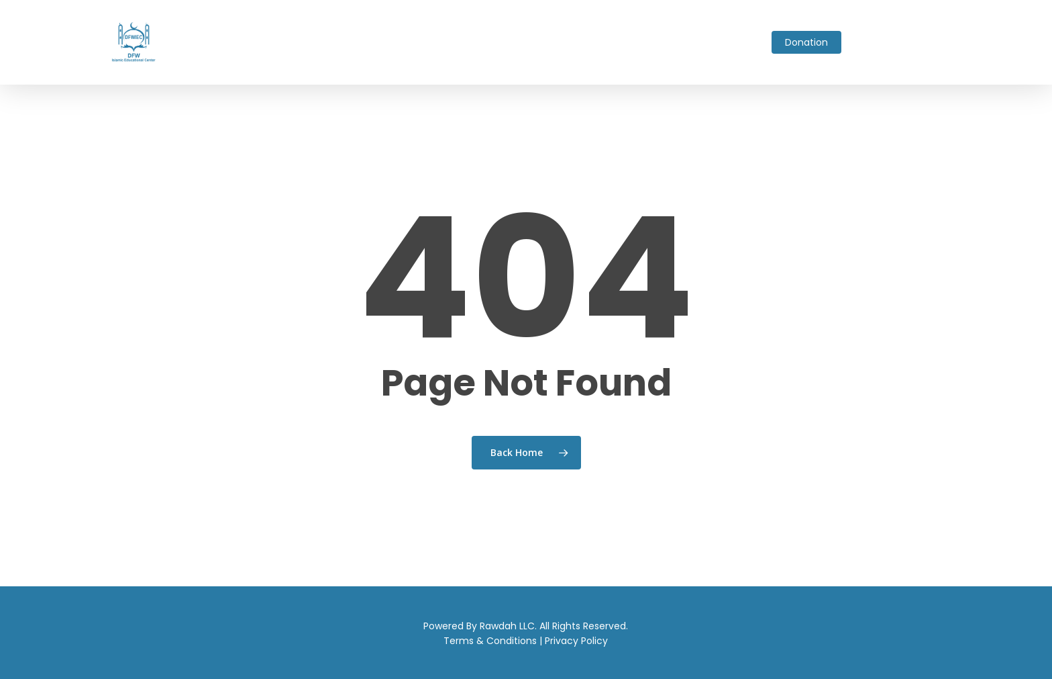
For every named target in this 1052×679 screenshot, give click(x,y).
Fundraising (505, 42)
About (264, 42)
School (411, 42)
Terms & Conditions (490, 640)
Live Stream (570, 42)
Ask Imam (361, 42)
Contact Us (734, 42)
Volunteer (631, 42)
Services (307, 42)
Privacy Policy (576, 640)
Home (225, 42)
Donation (806, 42)
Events (452, 42)
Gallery (681, 42)
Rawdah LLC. (508, 626)
